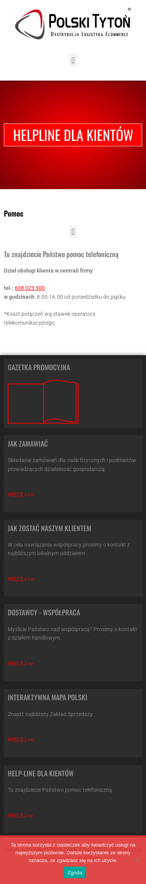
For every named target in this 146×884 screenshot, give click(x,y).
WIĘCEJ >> (20, 494)
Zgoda (75, 873)
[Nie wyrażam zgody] (136, 860)
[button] (72, 60)
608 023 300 (30, 288)
